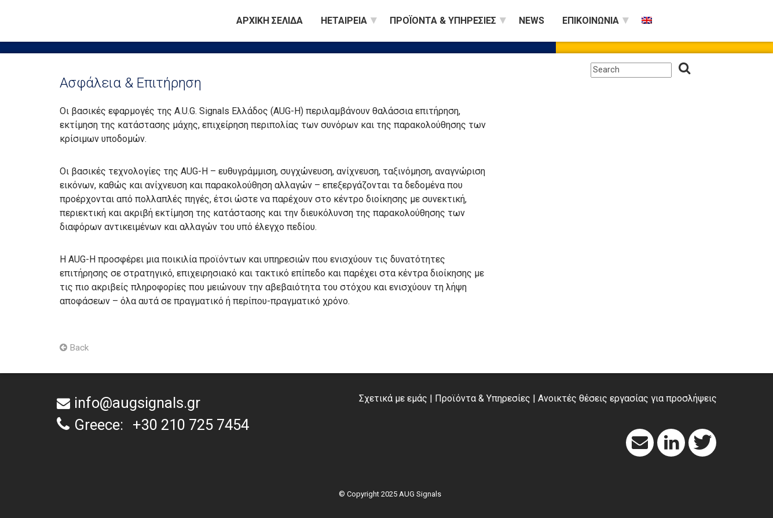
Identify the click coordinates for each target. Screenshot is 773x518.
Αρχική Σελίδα (269, 20)
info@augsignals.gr (137, 402)
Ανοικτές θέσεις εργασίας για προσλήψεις (627, 398)
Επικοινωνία (590, 20)
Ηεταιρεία (344, 20)
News (531, 20)
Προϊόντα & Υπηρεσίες (443, 20)
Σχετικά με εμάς (393, 398)
